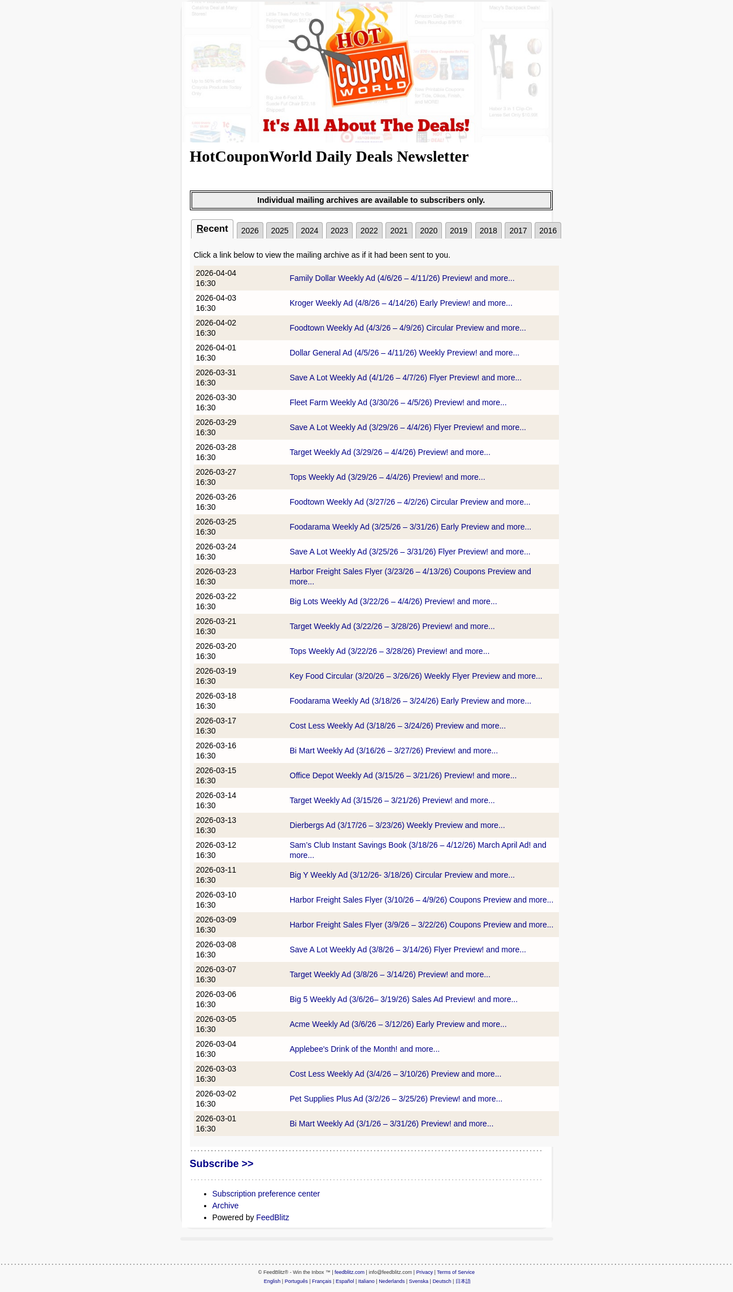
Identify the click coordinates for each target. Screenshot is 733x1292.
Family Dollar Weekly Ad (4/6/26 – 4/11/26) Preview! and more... (402, 278)
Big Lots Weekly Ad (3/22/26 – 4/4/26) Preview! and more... (393, 601)
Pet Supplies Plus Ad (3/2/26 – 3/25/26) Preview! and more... (396, 1098)
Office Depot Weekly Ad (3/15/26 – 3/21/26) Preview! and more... (403, 775)
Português (296, 1281)
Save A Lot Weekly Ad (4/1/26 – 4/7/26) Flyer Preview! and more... (406, 377)
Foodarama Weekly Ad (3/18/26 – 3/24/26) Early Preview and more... (411, 700)
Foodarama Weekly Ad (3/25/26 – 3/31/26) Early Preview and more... (411, 526)
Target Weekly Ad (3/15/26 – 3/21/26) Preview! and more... (392, 800)
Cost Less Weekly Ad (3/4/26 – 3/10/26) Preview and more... (396, 1073)
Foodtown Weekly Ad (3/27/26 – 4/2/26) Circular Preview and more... (410, 501)
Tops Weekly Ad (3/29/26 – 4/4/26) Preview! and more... (387, 477)
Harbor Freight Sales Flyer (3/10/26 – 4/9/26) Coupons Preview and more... (422, 899)
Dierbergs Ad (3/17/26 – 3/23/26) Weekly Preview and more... (397, 825)
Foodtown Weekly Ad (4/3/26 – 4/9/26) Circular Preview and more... (408, 327)
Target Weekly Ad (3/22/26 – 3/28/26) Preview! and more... (392, 626)
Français (322, 1281)
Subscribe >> (222, 1163)
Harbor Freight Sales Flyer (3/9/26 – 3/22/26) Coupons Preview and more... (422, 924)
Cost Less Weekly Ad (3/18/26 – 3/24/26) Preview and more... (398, 725)
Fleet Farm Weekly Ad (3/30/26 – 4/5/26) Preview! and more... (398, 402)
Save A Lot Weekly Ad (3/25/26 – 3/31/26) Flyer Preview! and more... (410, 551)
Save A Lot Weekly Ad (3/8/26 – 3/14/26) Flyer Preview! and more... (408, 949)
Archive (225, 1205)
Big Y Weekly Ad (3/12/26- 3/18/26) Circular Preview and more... (402, 874)
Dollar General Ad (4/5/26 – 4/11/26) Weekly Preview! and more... (405, 352)
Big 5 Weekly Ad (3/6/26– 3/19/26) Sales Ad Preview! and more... (404, 999)
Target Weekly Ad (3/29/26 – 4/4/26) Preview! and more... (390, 452)
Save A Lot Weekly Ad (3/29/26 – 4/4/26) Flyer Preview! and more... (408, 427)
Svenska (419, 1281)
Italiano (366, 1281)
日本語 (463, 1281)
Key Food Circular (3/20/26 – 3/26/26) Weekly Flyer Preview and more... (416, 675)
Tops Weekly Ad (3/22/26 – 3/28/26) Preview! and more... (390, 651)
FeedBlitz (272, 1217)
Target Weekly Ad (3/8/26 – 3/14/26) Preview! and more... (390, 974)
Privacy (424, 1272)
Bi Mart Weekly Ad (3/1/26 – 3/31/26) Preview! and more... (392, 1123)
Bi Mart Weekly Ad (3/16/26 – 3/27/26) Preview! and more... (394, 750)
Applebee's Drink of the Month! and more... (365, 1048)
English (272, 1281)
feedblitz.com (350, 1272)
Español (345, 1281)
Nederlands (392, 1281)
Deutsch (441, 1281)
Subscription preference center (266, 1193)
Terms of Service (456, 1272)
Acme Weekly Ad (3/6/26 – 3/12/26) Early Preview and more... (398, 1024)
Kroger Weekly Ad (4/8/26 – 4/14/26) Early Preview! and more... (401, 302)
